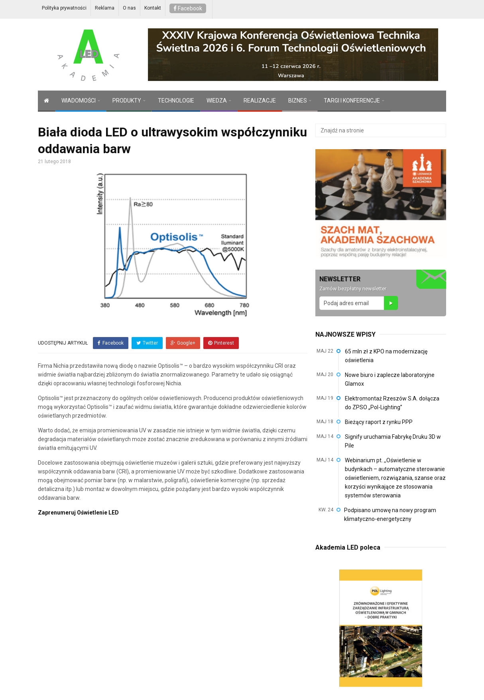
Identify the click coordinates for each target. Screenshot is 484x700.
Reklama (104, 8)
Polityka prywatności (64, 8)
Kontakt (152, 8)
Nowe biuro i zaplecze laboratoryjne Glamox (390, 379)
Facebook (187, 8)
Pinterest (221, 343)
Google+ (183, 343)
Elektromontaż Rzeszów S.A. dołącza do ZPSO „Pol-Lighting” (392, 402)
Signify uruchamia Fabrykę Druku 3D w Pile (393, 441)
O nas (129, 8)
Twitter (147, 343)
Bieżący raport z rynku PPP (379, 422)
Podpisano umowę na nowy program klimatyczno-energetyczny (390, 514)
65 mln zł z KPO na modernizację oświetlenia (386, 355)
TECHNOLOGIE (176, 100)
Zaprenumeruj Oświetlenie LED (78, 512)
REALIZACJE (260, 100)
